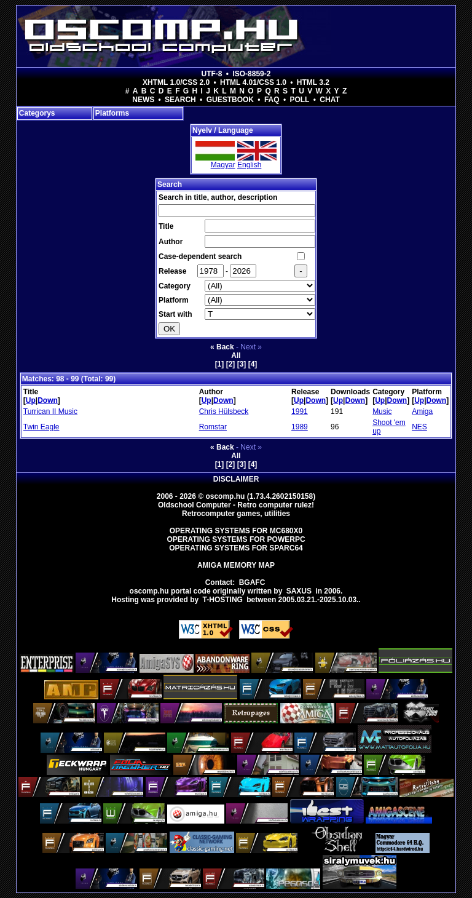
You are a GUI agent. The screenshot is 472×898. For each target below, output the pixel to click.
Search (180, 99)
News (143, 99)
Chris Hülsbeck (224, 411)
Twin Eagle (41, 427)
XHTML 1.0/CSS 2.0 (176, 82)
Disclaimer (236, 479)
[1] (219, 364)
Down (47, 400)
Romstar (213, 427)
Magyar (223, 165)
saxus (299, 591)
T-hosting (223, 599)
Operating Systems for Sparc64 (236, 548)
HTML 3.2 (313, 82)
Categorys (37, 113)
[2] (230, 364)
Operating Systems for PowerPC (236, 539)
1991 (299, 411)
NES (419, 427)
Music (381, 411)
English (249, 165)
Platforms (112, 113)
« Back (222, 347)
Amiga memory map (236, 565)
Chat (329, 99)
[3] (241, 364)
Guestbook (230, 99)
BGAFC (252, 582)
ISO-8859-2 (251, 74)
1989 (299, 427)
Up (31, 400)
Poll (299, 99)
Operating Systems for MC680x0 (236, 530)
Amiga (422, 411)
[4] (253, 364)
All (235, 355)
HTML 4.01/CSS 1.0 (253, 82)
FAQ (272, 99)
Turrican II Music (50, 411)
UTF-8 (212, 74)
